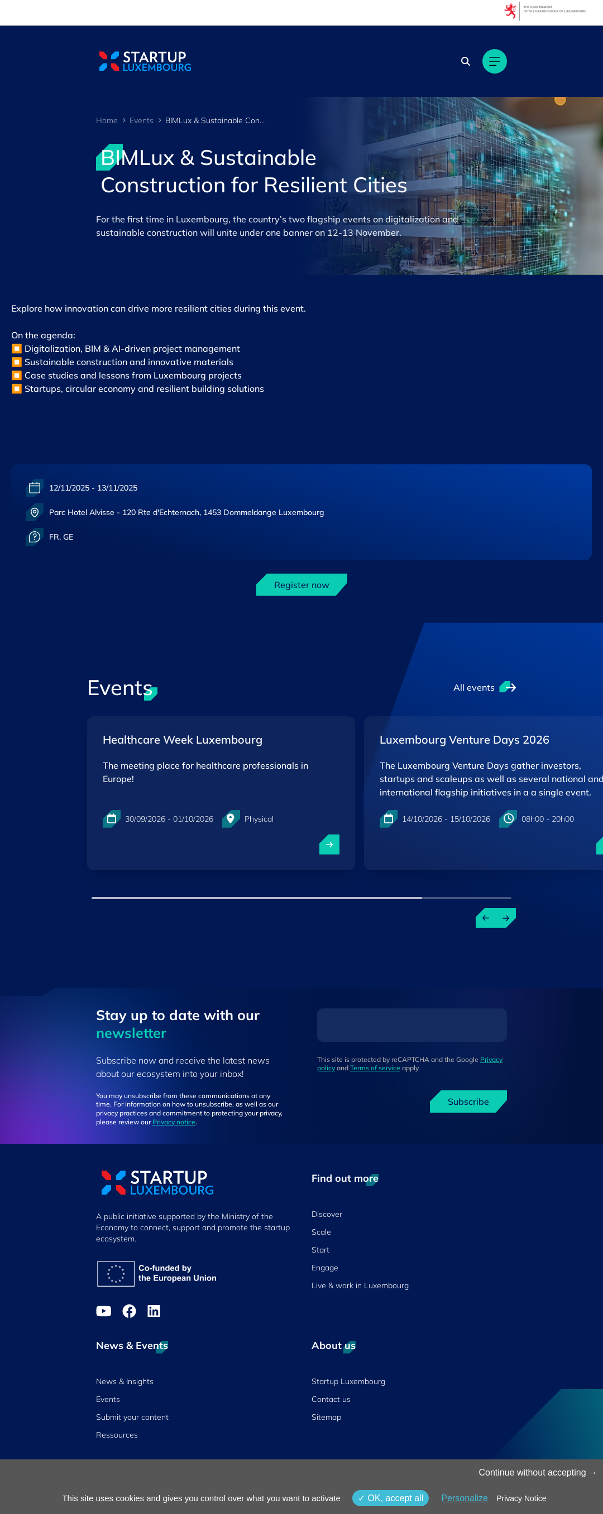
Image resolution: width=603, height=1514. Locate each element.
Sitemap (326, 1417)
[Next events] (506, 918)
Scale (321, 1232)
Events (142, 120)
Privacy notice (173, 1122)
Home (107, 120)
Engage (325, 1268)
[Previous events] (486, 918)
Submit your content (132, 1417)
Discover (327, 1214)
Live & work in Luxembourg (360, 1285)
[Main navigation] (494, 61)
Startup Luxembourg (348, 1381)
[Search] (465, 61)
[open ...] (329, 844)
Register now (301, 584)
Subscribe (468, 1101)
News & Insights (125, 1381)
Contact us (331, 1399)
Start (320, 1250)
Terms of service (375, 1068)
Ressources (117, 1435)
